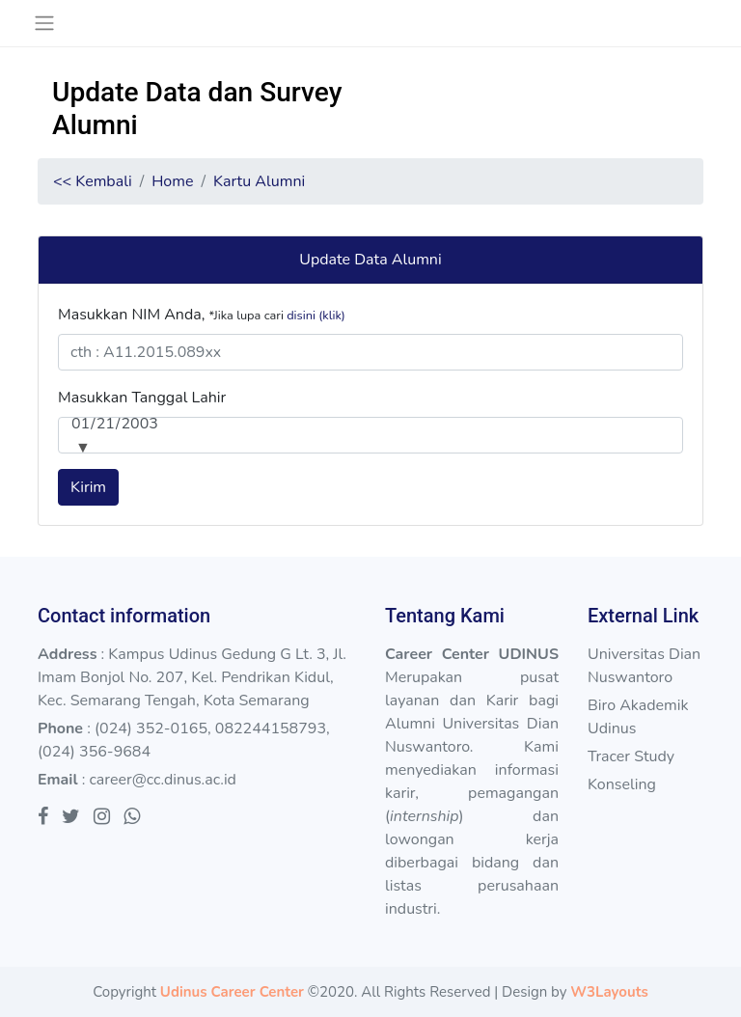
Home (172, 181)
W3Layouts (608, 992)
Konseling (622, 784)
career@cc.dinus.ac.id (162, 779)
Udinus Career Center (232, 992)
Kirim (88, 487)
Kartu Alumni (259, 181)
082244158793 (270, 728)
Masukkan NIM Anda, (201, 314)
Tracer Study (631, 756)
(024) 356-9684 (94, 751)
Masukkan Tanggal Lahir (142, 397)
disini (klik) (316, 315)
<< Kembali (92, 181)
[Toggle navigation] (44, 23)
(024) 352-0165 (151, 728)
